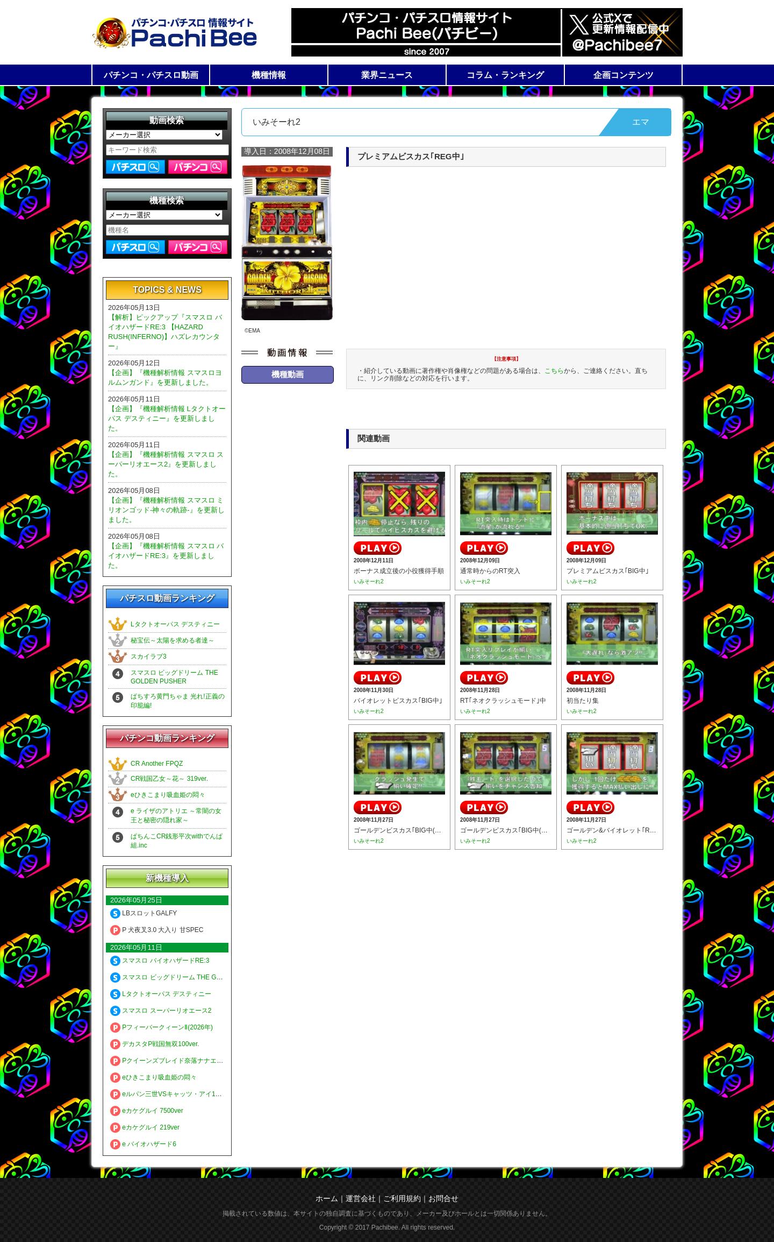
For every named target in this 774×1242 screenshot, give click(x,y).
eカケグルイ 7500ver (146, 1110)
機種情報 (269, 75)
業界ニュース (387, 75)
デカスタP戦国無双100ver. (154, 1044)
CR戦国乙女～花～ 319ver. (169, 778)
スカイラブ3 (149, 656)
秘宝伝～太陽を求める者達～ (172, 640)
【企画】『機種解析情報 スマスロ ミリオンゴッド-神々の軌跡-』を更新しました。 (166, 510)
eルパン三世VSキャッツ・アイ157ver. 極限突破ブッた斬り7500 (208, 1094)
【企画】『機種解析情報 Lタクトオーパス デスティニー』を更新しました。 (167, 418)
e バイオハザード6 (143, 1144)
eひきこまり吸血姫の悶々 (168, 795)
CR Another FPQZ (157, 763)
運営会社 (361, 1198)
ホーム (327, 1198)
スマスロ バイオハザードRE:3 (159, 960)
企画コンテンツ (623, 75)
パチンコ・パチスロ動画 (151, 75)
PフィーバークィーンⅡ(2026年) (161, 1027)
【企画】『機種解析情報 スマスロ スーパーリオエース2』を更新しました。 (166, 464)
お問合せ (443, 1198)
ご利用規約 (402, 1198)
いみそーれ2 (369, 581)
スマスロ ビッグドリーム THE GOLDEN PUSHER (188, 977)
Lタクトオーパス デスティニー (175, 624)
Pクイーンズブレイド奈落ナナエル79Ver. (175, 1060)
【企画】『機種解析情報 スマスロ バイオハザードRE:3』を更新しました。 (166, 555)
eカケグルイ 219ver (145, 1127)
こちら (554, 371)
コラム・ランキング (505, 75)
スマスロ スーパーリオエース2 (160, 1010)
